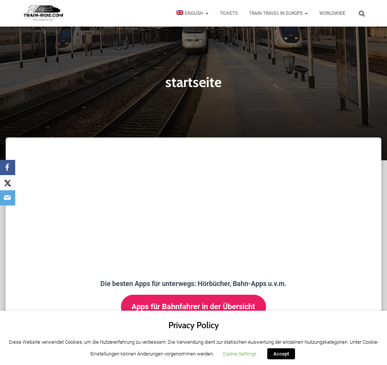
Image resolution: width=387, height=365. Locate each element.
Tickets (229, 13)
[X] (7, 182)
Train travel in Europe (278, 13)
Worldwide (332, 13)
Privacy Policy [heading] (193, 325)
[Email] (7, 197)
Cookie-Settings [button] (240, 354)
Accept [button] (281, 354)
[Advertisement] (193, 194)
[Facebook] (7, 167)
